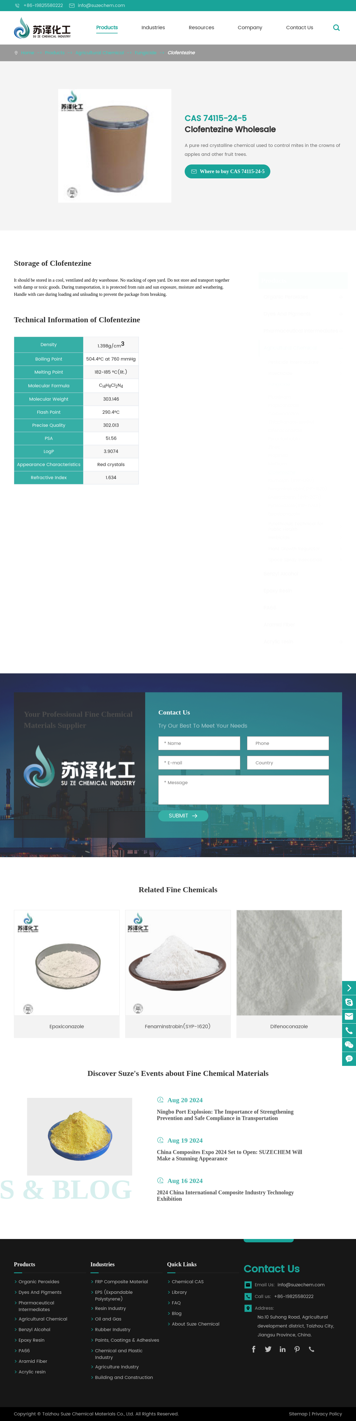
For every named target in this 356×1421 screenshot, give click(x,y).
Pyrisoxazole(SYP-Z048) (294, 505)
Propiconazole (283, 405)
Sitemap (298, 1414)
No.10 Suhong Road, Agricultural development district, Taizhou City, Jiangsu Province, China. (296, 1326)
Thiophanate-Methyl (290, 422)
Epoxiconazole (283, 514)
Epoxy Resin (277, 591)
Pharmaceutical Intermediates (300, 331)
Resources (201, 28)
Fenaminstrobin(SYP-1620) (297, 489)
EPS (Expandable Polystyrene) (114, 1295)
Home (27, 52)
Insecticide (280, 373)
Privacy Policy (327, 1414)
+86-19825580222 (293, 1296)
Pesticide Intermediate (293, 362)
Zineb (274, 447)
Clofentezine (181, 52)
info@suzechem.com (301, 1285)
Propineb (278, 455)
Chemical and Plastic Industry (119, 1354)
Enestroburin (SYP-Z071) (294, 497)
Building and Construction (124, 1377)
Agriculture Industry (117, 1367)
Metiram (277, 464)
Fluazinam (279, 397)
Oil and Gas (108, 1319)
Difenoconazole (285, 430)
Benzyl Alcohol (280, 574)
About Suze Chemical (195, 1324)
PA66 (269, 608)
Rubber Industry (112, 1329)
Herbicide (278, 537)
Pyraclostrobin (284, 439)
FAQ (176, 1303)
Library (179, 1292)
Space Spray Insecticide (295, 560)
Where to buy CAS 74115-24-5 (228, 171)
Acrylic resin (278, 642)
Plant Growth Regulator (293, 549)
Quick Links (182, 1264)
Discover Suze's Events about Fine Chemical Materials (177, 1073)
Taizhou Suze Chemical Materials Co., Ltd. (88, 1414)
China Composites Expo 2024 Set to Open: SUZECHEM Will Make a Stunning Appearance (229, 1159)
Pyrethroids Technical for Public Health (295, 526)
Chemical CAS (188, 1282)
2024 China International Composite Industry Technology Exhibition (225, 1200)
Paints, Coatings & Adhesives (127, 1340)
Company (250, 28)
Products (107, 28)
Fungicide (146, 52)
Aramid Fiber (279, 625)
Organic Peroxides (285, 297)
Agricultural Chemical (99, 52)
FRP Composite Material (121, 1282)
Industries (153, 28)
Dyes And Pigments (286, 314)
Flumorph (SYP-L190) (291, 480)
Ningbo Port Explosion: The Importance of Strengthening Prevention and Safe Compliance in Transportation (225, 1119)
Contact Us (299, 28)
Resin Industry (110, 1308)
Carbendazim (283, 414)
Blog (177, 1313)
